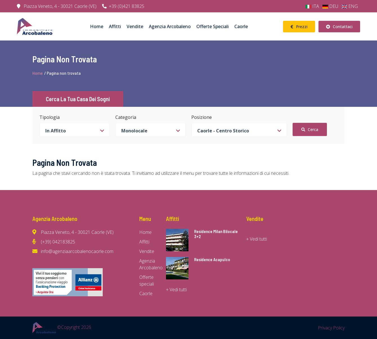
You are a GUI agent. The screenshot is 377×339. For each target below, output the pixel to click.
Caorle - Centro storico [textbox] (223, 131)
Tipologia (49, 117)
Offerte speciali (212, 26)
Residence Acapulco (212, 259)
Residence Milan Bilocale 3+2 (216, 234)
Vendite (135, 26)
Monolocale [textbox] (134, 131)
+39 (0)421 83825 (123, 6)
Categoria (125, 117)
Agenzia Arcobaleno (170, 26)
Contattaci (339, 26)
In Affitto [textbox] (55, 131)
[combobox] (74, 130)
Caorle (241, 26)
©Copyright (61, 327)
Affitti (115, 26)
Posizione (201, 117)
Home (96, 26)
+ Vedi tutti (176, 289)
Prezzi (299, 26)
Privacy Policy (331, 328)
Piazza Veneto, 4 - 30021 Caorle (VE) (57, 6)
